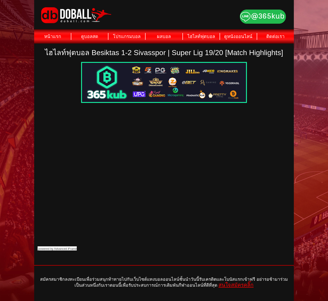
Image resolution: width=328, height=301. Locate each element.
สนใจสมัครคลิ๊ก (236, 285)
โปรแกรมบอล (127, 36)
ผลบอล (164, 36)
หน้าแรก (52, 36)
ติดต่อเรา (275, 36)
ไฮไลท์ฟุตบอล (201, 36)
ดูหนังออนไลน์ (238, 36)
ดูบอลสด (89, 36)
